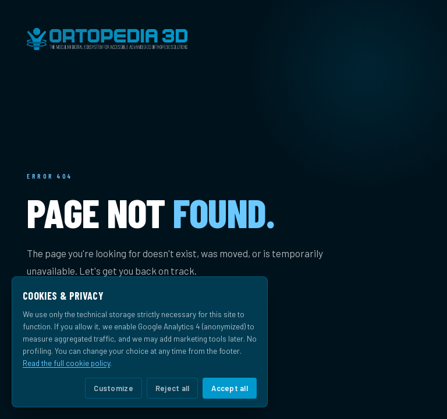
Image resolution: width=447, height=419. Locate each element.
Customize (113, 388)
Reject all (172, 388)
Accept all (229, 388)
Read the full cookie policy (66, 363)
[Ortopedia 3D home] (223, 39)
